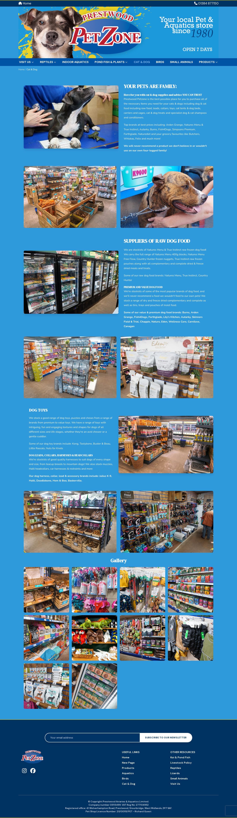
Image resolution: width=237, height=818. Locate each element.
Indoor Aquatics (75, 62)
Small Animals (181, 62)
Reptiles (48, 62)
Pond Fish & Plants (111, 62)
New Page (128, 762)
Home (24, 3)
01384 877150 (206, 3)
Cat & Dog (142, 62)
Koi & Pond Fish (180, 757)
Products (208, 62)
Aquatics (128, 773)
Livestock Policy (181, 762)
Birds (160, 62)
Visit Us (26, 62)
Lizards (175, 773)
